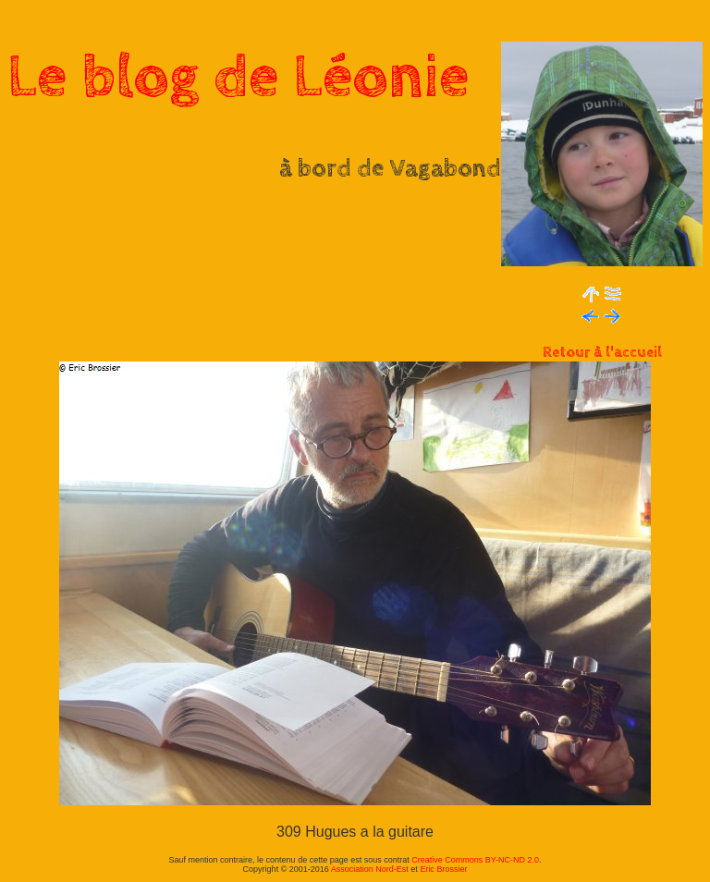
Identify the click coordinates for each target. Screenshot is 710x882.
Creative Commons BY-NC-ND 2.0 (475, 859)
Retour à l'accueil (602, 352)
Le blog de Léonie (238, 78)
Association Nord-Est (370, 869)
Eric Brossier (443, 869)
